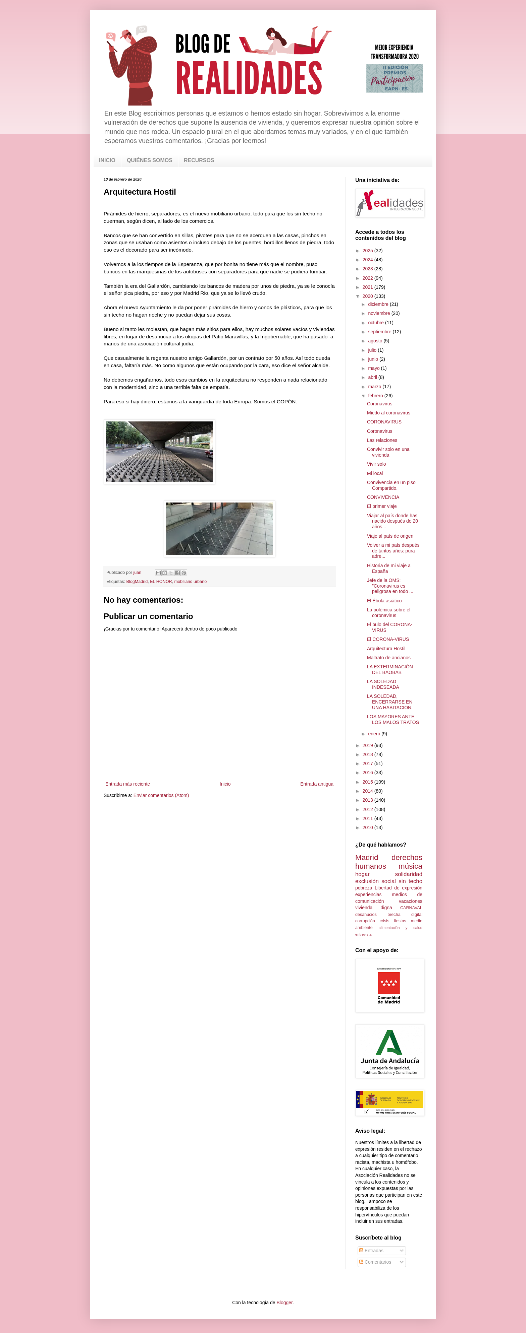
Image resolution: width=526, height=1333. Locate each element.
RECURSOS (199, 160)
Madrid (366, 857)
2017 (368, 763)
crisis (384, 921)
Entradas (371, 1250)
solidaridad (408, 874)
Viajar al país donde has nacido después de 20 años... (392, 521)
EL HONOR (161, 581)
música (410, 866)
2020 (368, 296)
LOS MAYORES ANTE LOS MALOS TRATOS (393, 719)
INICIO (107, 160)
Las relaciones (382, 440)
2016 (368, 772)
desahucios (366, 914)
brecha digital (404, 914)
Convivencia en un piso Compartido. (391, 485)
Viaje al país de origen (390, 536)
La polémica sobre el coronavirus (388, 612)
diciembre (379, 304)
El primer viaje (382, 506)
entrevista (363, 934)
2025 (368, 250)
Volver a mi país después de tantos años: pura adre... (393, 550)
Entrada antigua (316, 784)
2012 (368, 809)
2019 (368, 745)
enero (374, 733)
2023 (368, 268)
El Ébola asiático (384, 600)
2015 (368, 782)
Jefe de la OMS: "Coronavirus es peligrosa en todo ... (390, 586)
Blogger (284, 1302)
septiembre (380, 331)
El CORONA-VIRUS (388, 639)
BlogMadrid (137, 581)
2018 (368, 754)
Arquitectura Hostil (386, 648)
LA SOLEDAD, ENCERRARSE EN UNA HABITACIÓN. (390, 701)
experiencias (368, 894)
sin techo (410, 881)
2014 (368, 791)
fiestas (400, 921)
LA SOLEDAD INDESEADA (383, 684)
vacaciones (410, 901)
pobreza (363, 887)
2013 (368, 800)
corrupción (365, 921)
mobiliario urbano (190, 581)
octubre (376, 322)
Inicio (225, 784)
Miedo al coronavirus (388, 412)
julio (373, 350)
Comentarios (375, 1262)
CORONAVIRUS (384, 421)
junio (373, 359)
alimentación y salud (400, 928)
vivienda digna (373, 907)
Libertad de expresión (398, 887)
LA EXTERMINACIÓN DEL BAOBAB (390, 669)
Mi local (375, 473)
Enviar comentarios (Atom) (161, 795)
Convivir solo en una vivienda (388, 452)
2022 (368, 278)
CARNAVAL (411, 908)
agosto (375, 340)
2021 (368, 287)
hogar (362, 874)
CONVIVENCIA (383, 497)
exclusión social (375, 881)
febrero (376, 395)
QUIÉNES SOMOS (149, 160)
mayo (374, 368)
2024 (368, 259)
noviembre (379, 313)
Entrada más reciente (127, 784)
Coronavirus (379, 403)
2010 (368, 827)
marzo (375, 386)
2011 (368, 818)
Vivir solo (376, 464)
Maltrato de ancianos (389, 657)
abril (373, 377)
